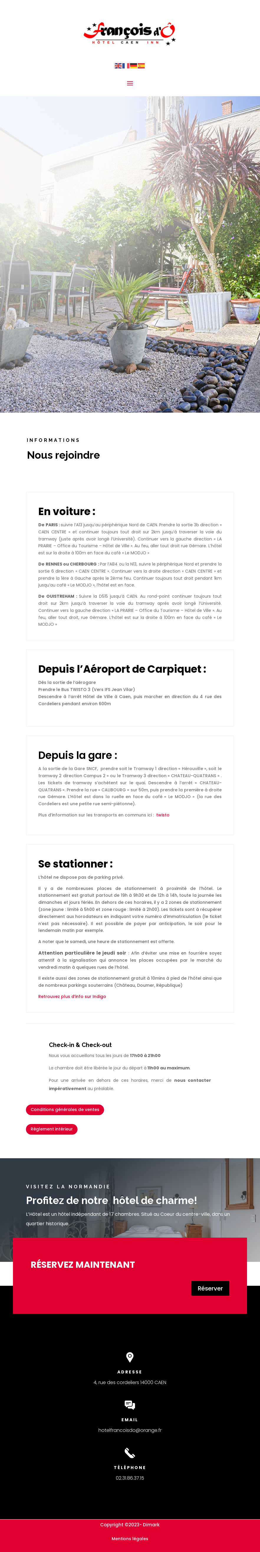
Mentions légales (130, 1539)
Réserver (210, 1288)
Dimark (151, 1525)
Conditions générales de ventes (65, 1109)
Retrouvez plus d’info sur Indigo (72, 996)
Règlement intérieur (52, 1129)
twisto (163, 815)
